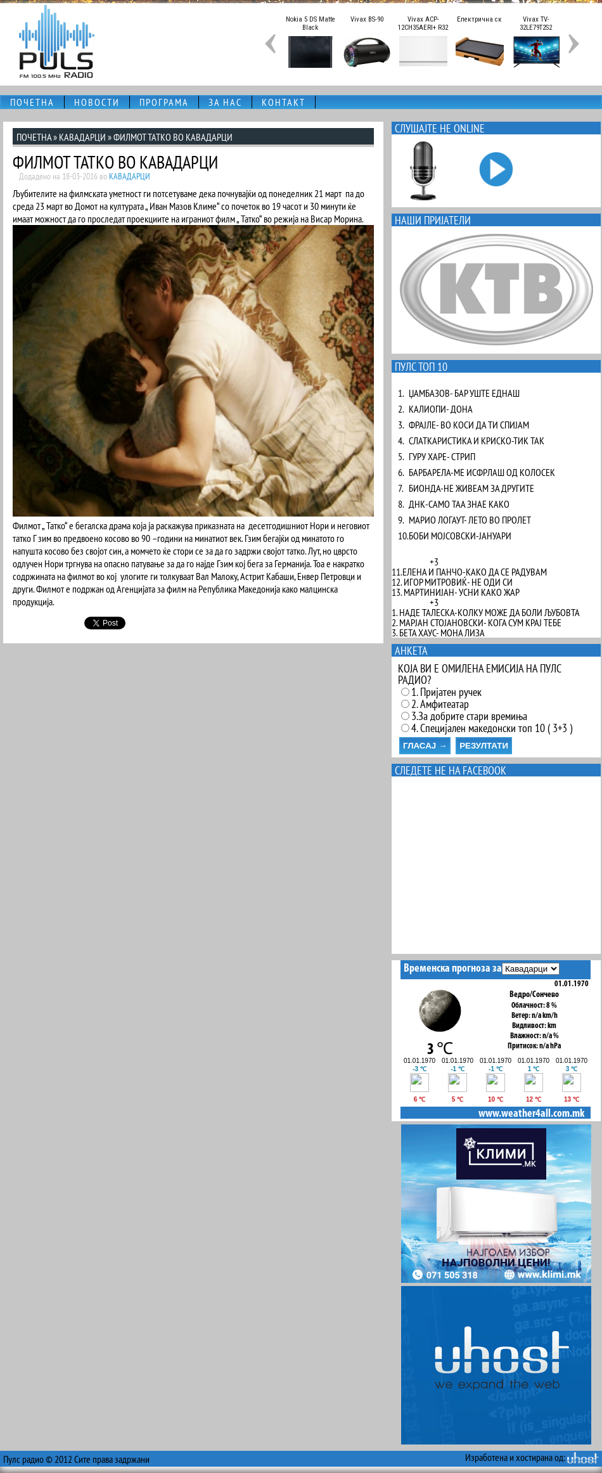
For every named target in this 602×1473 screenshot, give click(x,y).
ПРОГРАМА (164, 102)
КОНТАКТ (283, 102)
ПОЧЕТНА (32, 102)
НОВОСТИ (97, 102)
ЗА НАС (225, 102)
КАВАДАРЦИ (82, 137)
